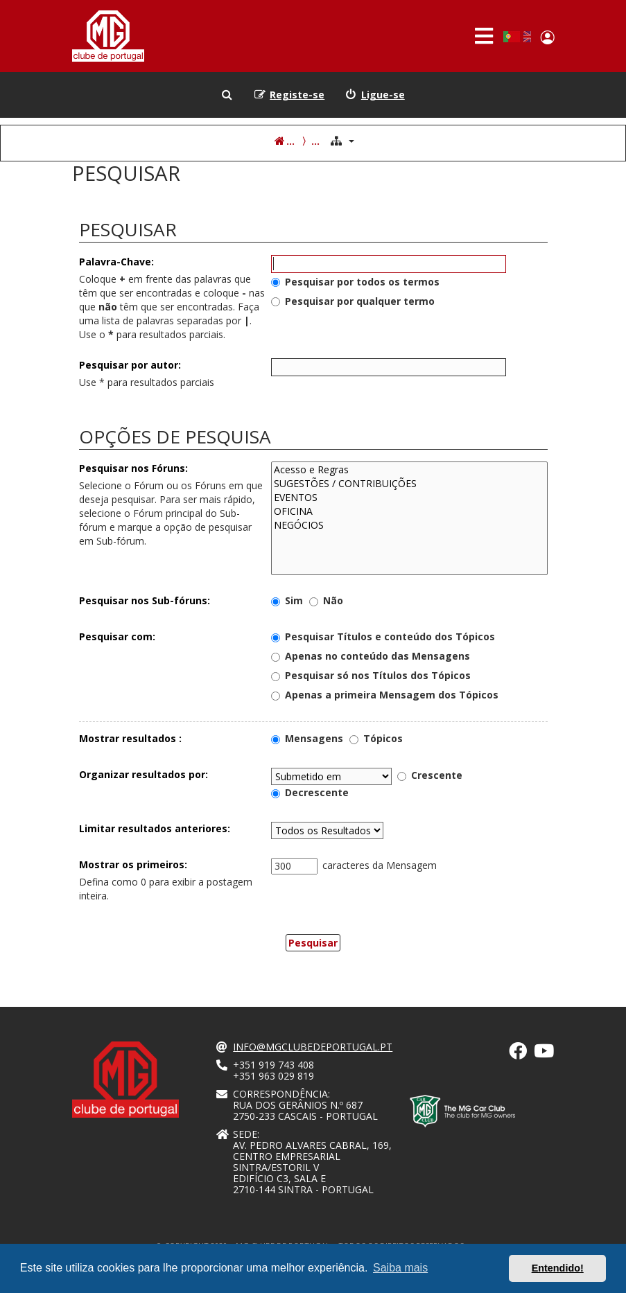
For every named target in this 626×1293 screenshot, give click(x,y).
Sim (287, 600)
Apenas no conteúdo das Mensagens (370, 655)
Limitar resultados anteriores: (154, 828)
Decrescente (310, 792)
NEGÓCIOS (409, 525)
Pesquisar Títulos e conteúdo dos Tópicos (383, 636)
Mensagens (307, 738)
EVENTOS (409, 497)
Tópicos (376, 738)
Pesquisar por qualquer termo (353, 301)
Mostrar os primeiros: (133, 864)
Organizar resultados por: (143, 774)
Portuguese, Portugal (511, 36)
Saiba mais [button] (400, 1268)
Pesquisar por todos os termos (355, 281)
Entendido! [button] (558, 1268)
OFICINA (409, 511)
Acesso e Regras (409, 470)
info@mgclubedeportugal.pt (312, 1047)
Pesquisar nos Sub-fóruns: (144, 600)
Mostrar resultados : (130, 738)
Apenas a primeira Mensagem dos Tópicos (384, 694)
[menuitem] (375, 95)
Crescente (429, 775)
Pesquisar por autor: (130, 364)
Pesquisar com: (117, 636)
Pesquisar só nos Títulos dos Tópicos (371, 675)
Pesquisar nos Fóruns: (133, 468)
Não (326, 600)
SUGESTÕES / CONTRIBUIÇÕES (409, 484)
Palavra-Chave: (116, 261)
